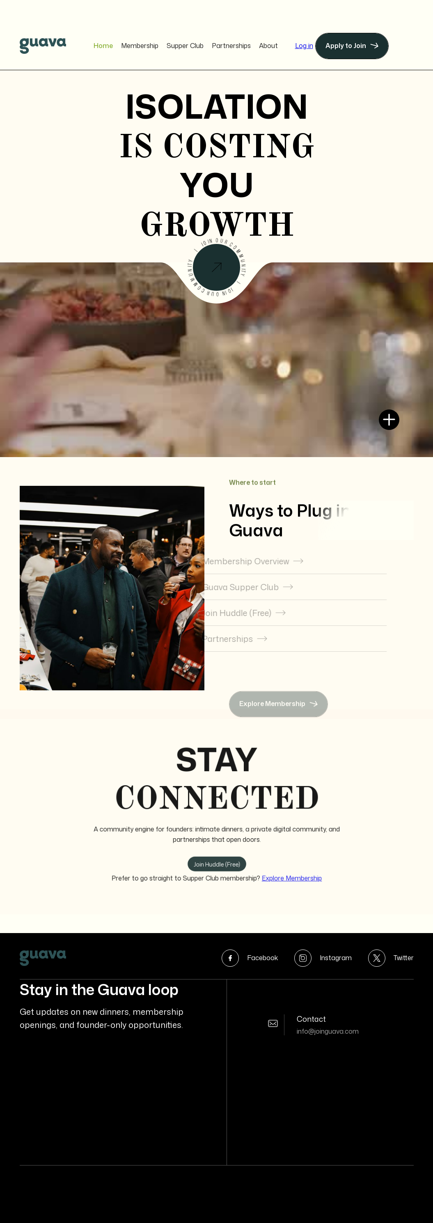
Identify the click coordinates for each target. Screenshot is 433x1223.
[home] (43, 46)
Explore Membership (287, 873)
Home (103, 45)
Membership (139, 45)
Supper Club (185, 45)
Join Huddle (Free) (216, 860)
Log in (304, 45)
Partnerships (231, 45)
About (268, 45)
